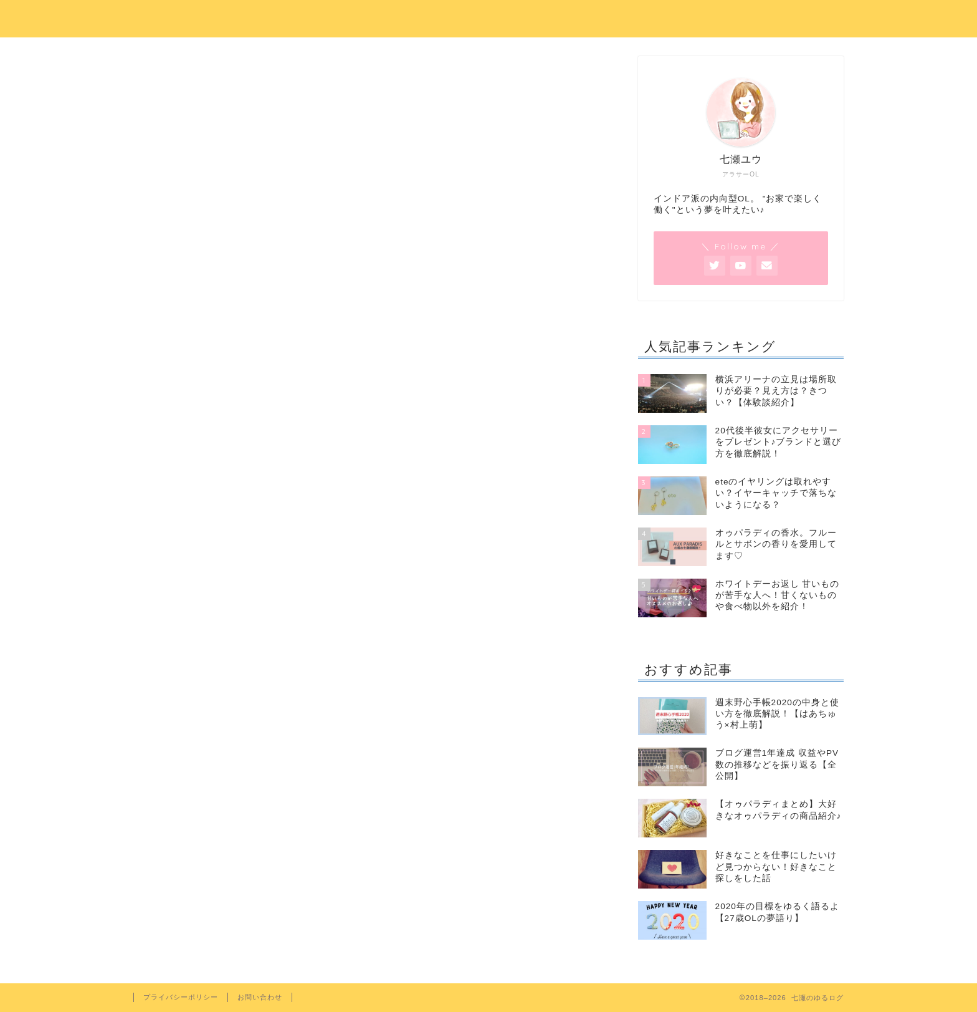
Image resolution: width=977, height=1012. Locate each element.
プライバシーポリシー (180, 997)
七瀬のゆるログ (489, 16)
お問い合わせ (259, 997)
